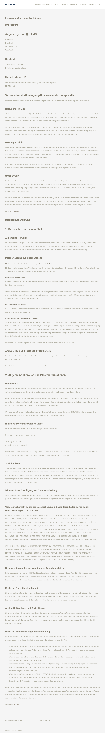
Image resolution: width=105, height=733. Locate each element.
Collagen (57, 5)
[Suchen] (99, 4)
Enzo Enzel (10, 5)
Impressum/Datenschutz (13, 720)
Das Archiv (84, 5)
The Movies (93, 5)
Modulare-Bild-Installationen (43, 5)
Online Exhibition (44, 720)
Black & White (74, 5)
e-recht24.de (14, 211)
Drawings (65, 5)
